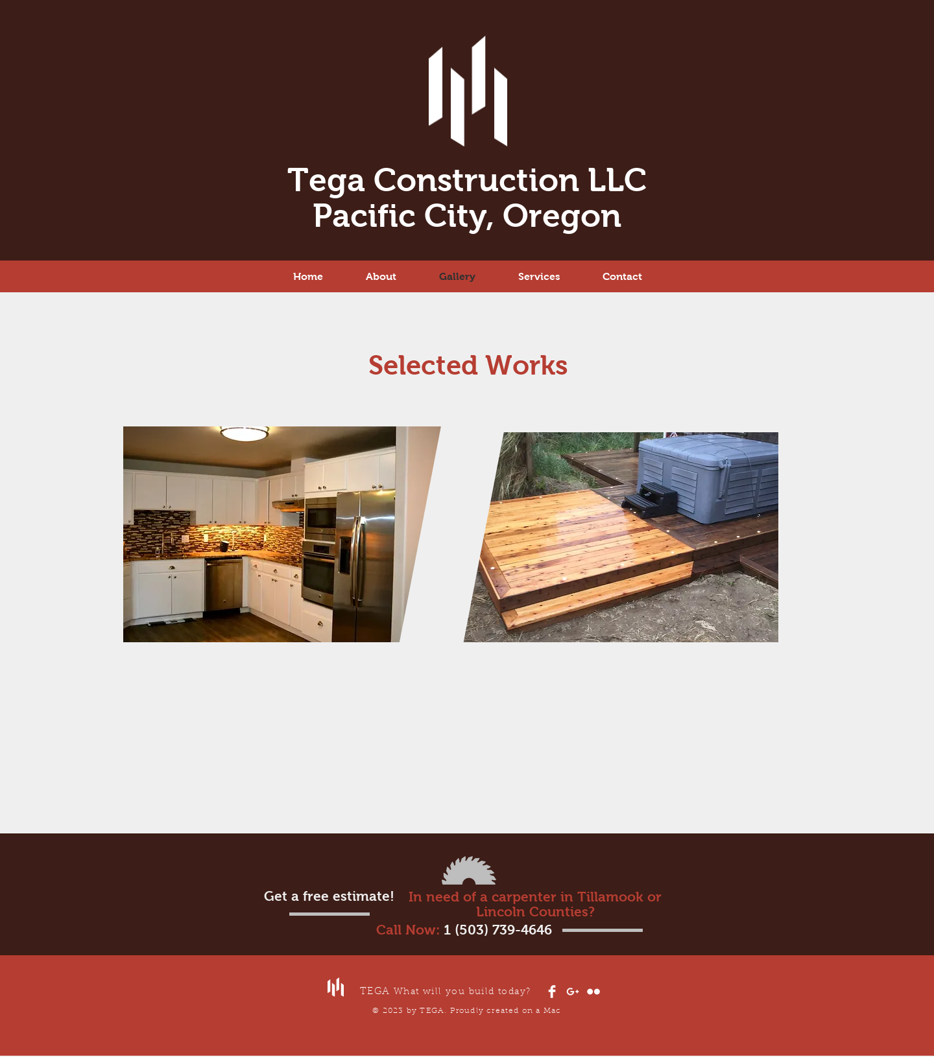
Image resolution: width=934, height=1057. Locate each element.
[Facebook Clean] (551, 991)
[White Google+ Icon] (572, 991)
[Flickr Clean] (593, 991)
